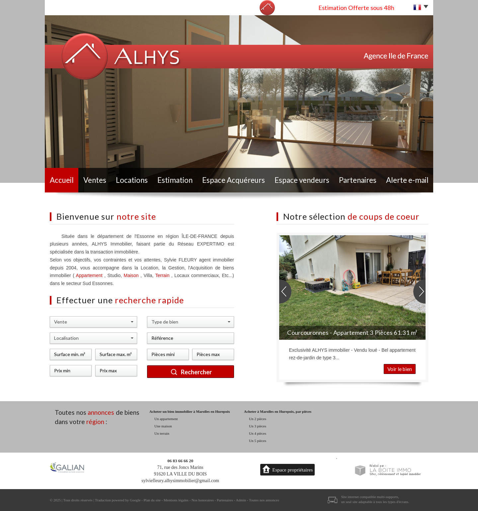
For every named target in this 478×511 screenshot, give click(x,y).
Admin (241, 500)
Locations (132, 180)
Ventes (94, 180)
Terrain (163, 275)
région (95, 421)
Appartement (89, 275)
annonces (101, 412)
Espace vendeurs (302, 180)
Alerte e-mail (407, 180)
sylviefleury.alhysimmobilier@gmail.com (180, 480)
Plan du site (151, 500)
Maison (132, 275)
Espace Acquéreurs (233, 180)
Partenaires (357, 180)
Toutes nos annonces (264, 500)
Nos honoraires (203, 500)
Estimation (175, 180)
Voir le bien (399, 369)
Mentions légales (176, 500)
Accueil (62, 180)
